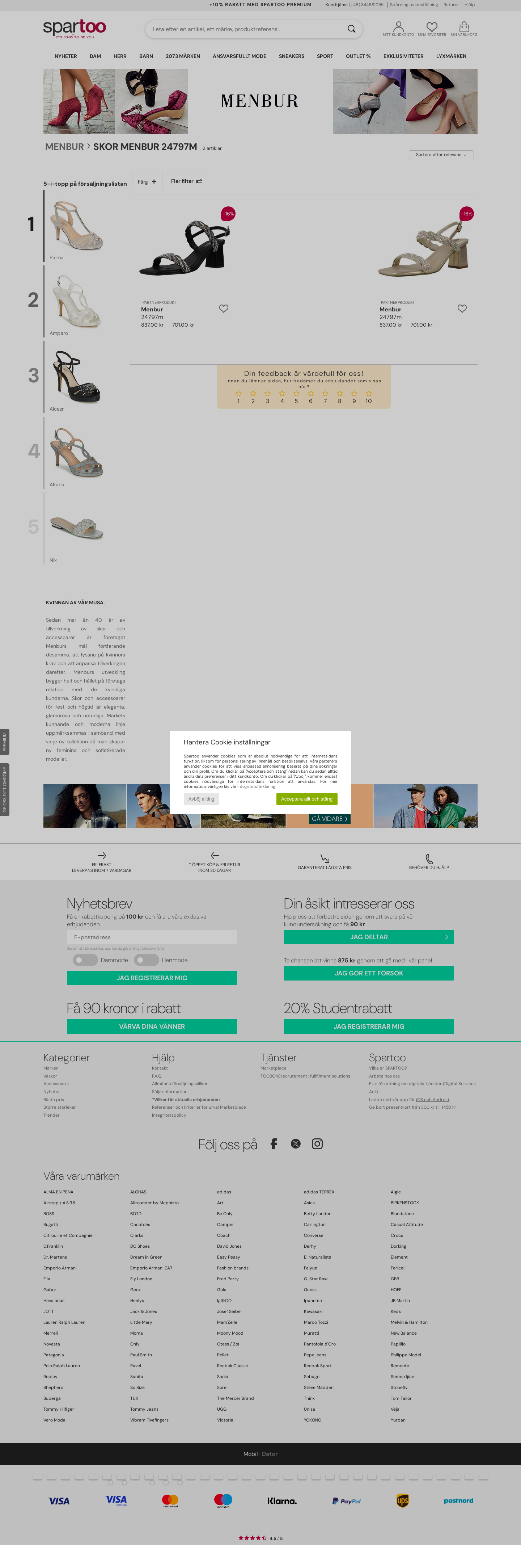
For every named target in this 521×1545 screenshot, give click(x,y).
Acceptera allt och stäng (306, 799)
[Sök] (351, 29)
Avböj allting (202, 799)
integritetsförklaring (256, 786)
